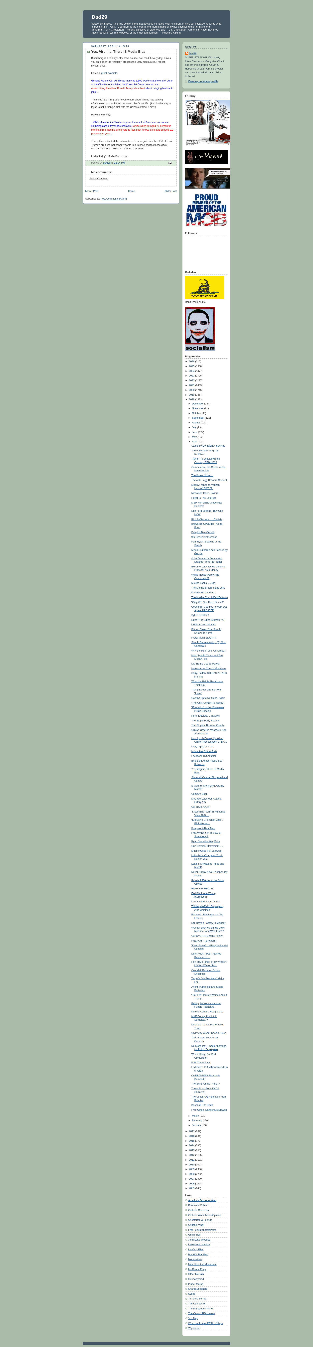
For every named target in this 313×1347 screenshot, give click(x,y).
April (195, 441)
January (197, 1125)
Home (131, 191)
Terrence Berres (197, 1298)
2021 (192, 385)
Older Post (171, 191)
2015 (192, 1140)
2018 (192, 399)
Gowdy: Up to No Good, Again (208, 698)
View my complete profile (203, 81)
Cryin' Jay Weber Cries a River (208, 1033)
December (198, 403)
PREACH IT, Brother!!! (203, 940)
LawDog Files (195, 1249)
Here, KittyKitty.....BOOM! (205, 715)
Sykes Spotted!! (200, 615)
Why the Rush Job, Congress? (208, 650)
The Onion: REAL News (201, 1313)
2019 (192, 394)
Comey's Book (199, 794)
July (194, 427)
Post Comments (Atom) (114, 198)
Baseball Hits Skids (202, 1105)
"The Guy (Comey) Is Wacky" (207, 702)
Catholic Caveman (198, 1210)
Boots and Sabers (198, 1205)
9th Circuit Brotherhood (204, 537)
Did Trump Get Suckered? (206, 663)
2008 (192, 1174)
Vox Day (193, 1318)
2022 (192, 380)
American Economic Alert (202, 1200)
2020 (192, 390)
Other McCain (196, 1274)
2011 (192, 1159)
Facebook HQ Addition (204, 756)
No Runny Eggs (197, 1269)
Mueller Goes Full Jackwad (206, 850)
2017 (192, 1131)
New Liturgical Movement (202, 1264)
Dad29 (99, 17)
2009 (192, 1169)
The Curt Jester (197, 1303)
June (195, 432)
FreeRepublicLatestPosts (202, 1230)
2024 (192, 371)
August (196, 422)
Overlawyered (196, 1279)
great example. (109, 73)
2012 (192, 1155)
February (197, 1120)
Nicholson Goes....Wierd (205, 493)
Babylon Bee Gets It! (203, 532)
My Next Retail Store (203, 592)
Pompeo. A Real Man (203, 828)
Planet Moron (195, 1284)
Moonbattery (195, 1259)
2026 (192, 361)
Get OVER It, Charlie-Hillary (207, 936)
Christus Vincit (196, 1225)
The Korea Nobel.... (202, 475)
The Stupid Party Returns (205, 720)
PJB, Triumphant (200, 1062)
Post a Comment (98, 178)
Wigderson (194, 1328)
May (194, 437)
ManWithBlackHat (198, 1254)
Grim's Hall (194, 1234)
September (198, 417)
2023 (192, 375)
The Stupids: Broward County (207, 725)
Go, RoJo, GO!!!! (200, 807)
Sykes (191, 1293)
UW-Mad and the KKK (203, 624)
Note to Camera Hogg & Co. (207, 1011)
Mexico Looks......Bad (203, 583)
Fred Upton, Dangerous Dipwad (209, 1110)
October (197, 413)
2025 (192, 366)
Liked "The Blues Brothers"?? (207, 620)
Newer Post (91, 191)
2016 (192, 1136)
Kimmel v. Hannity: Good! (205, 901)
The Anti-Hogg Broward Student (209, 480)
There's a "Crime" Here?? (205, 1083)
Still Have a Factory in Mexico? (208, 923)
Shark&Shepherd (197, 1288)
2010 (192, 1164)
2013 (192, 1150)
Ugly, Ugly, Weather (202, 746)
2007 (192, 1178)
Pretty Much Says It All (204, 637)
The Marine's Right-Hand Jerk (208, 587)
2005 (192, 1188)
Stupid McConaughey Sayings (208, 445)
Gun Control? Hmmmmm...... (207, 846)
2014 (192, 1145)
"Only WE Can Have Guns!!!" (207, 602)
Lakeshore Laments (199, 1244)
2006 (192, 1183)
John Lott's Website (199, 1239)
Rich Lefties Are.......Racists (206, 519)
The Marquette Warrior (200, 1308)
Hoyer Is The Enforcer (203, 498)
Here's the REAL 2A (202, 888)
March (196, 1116)
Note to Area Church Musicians (208, 668)
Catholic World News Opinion (204, 1215)
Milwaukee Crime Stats (204, 751)
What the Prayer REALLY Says (205, 1323)
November (198, 408)
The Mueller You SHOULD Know (209, 597)
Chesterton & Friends (200, 1220)
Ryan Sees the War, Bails (205, 841)
